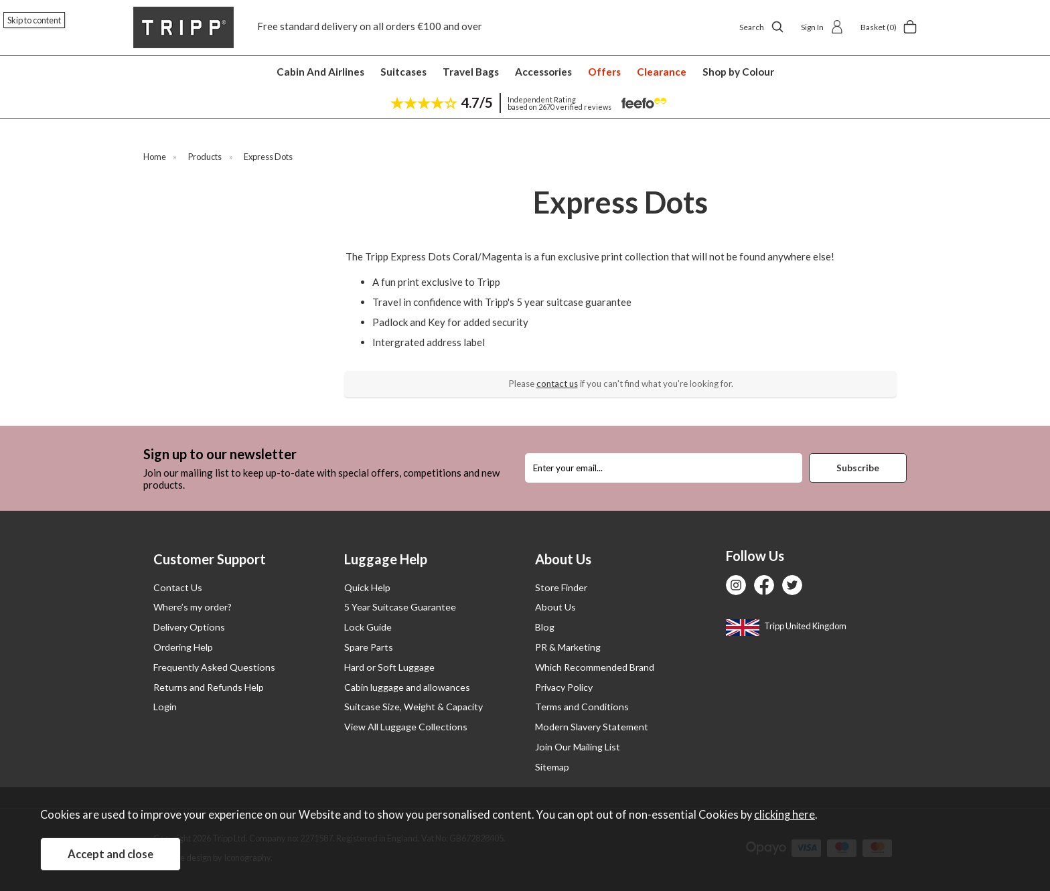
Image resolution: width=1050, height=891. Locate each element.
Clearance (661, 72)
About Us (555, 607)
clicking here (784, 814)
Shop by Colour (738, 72)
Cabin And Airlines (320, 72)
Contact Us (177, 587)
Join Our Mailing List (577, 746)
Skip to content (34, 20)
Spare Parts (368, 647)
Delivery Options (189, 627)
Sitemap (552, 767)
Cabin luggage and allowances (407, 687)
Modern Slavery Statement (591, 726)
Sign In (822, 26)
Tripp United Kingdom (786, 626)
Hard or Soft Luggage (389, 667)
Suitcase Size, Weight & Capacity (413, 706)
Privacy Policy (564, 687)
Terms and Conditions (582, 706)
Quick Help (367, 587)
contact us (557, 383)
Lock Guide (368, 627)
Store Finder (561, 587)
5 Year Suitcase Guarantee (400, 607)
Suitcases (403, 72)
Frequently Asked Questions (214, 667)
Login (165, 706)
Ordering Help (183, 647)
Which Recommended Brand (594, 667)
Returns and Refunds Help (208, 687)
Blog (544, 627)
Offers (604, 72)
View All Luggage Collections (405, 726)
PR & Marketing (568, 647)
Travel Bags (471, 72)
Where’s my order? (192, 607)
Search (761, 26)
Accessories (543, 72)
